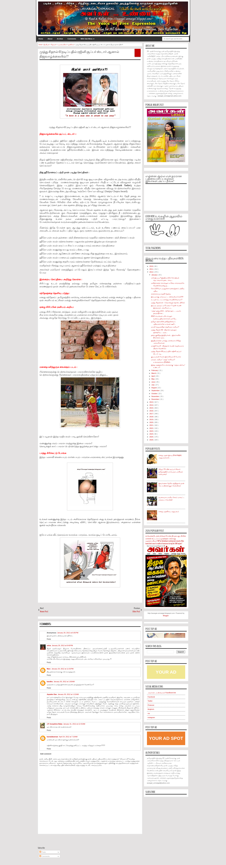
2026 (152, 440)
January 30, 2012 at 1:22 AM (68, 694)
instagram (151, 717)
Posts (42, 852)
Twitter (150, 701)
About (50, 39)
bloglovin (151, 709)
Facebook (151, 697)
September (155, 390)
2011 (152, 269)
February (155, 370)
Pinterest (151, 705)
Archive (60, 39)
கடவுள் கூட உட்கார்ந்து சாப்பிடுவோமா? (166, 300)
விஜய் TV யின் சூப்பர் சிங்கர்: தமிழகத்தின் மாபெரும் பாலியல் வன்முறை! (171, 471)
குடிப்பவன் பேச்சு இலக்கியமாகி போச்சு (166, 357)
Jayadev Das (52, 694)
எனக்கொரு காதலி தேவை (161, 294)
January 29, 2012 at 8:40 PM (62, 645)
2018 (152, 417)
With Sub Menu (86, 39)
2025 (152, 437)
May (153, 379)
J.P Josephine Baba (54, 724)
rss (149, 713)
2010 (152, 266)
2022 (152, 428)
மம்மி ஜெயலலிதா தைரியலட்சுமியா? (165, 327)
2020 (152, 422)
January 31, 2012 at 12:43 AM (74, 724)
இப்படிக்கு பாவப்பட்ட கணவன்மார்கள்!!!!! (167, 297)
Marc (49, 669)
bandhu (50, 681)
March (154, 373)
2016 (152, 411)
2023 (152, 431)
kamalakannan (52, 737)
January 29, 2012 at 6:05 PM (67, 633)
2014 (152, 405)
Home (41, 39)
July (153, 385)
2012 (152, 272)
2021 (152, 425)
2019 (152, 419)
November (155, 396)
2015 (152, 408)
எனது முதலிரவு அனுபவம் (169, 511)
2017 (152, 414)
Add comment (45, 754)
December (155, 399)
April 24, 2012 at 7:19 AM (68, 737)
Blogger (165, 615)
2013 (152, 402)
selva (49, 645)
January (154, 275)
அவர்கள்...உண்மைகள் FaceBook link (162, 693)
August (154, 388)
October (154, 393)
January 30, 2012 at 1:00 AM (64, 681)
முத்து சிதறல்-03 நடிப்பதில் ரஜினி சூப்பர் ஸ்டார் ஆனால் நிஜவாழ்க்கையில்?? (79, 54)
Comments (71, 39)
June (153, 382)
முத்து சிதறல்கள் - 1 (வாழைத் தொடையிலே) (167, 303)
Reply (49, 639)
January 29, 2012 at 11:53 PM (62, 669)
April (153, 376)
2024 (152, 434)
